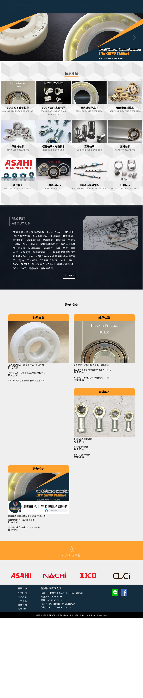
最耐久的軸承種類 (82, 455)
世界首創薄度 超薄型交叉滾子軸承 (24, 527)
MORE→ (69, 275)
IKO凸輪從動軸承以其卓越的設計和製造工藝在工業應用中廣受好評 (93, 378)
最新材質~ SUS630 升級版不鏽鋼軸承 (91, 365)
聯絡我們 (22, 604)
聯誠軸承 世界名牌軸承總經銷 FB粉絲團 (27, 516)
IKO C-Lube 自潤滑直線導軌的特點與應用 (27, 373)
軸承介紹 (22, 592)
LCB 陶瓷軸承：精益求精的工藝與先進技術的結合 (27, 365)
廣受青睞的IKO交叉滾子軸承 (21, 520)
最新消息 (22, 596)
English (22, 609)
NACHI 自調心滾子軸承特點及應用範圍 (26, 381)
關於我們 (22, 588)
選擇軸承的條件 (81, 447)
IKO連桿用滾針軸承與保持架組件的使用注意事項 (93, 370)
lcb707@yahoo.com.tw (59, 607)
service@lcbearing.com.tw (61, 604)
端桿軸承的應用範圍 (83, 439)
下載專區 (22, 600)
